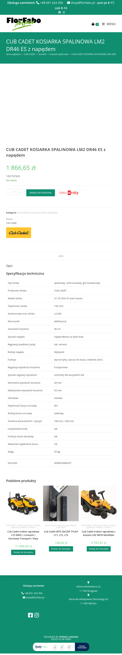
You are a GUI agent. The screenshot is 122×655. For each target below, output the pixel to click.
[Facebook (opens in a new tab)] (59, 12)
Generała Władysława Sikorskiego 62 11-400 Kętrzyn (88, 599)
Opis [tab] (61, 256)
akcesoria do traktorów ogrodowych (60, 525)
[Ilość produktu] (15, 192)
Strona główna (13, 54)
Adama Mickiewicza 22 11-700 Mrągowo (88, 586)
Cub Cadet (11, 222)
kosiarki (42, 54)
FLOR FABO (65, 639)
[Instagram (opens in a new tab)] (63, 12)
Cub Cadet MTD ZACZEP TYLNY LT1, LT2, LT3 (61, 533)
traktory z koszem (28, 527)
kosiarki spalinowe (59, 54)
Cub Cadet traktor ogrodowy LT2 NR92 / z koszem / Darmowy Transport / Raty (23, 535)
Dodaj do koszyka (41, 192)
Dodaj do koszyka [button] (23, 552)
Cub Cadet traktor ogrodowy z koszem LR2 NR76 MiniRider (99, 533)
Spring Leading (68, 636)
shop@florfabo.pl (81, 3)
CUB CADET (29, 54)
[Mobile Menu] (108, 24)
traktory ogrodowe (25, 525)
